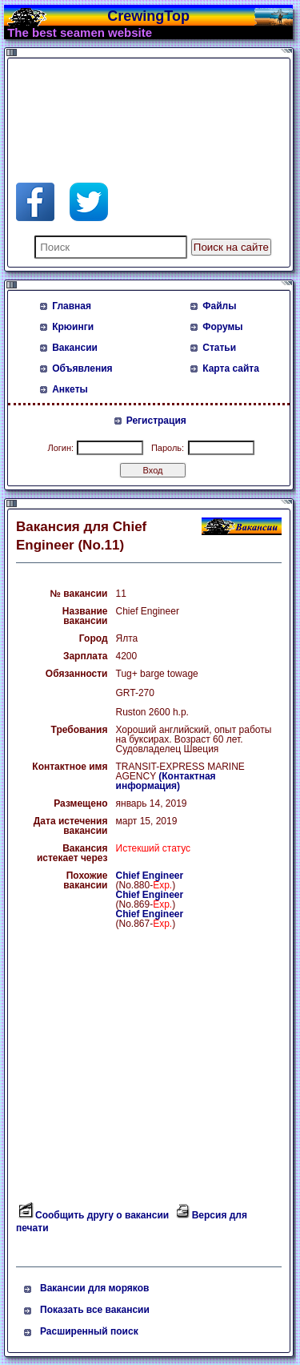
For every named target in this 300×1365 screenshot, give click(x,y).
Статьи (219, 347)
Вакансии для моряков (94, 1288)
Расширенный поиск (89, 1331)
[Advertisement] (144, 102)
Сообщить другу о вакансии (102, 1215)
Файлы (219, 306)
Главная (71, 306)
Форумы (222, 326)
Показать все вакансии (95, 1309)
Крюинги (73, 326)
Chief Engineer (150, 875)
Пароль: (167, 448)
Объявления (82, 368)
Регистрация (156, 420)
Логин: (60, 448)
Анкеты (70, 389)
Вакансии (75, 347)
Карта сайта (230, 368)
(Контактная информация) (166, 781)
